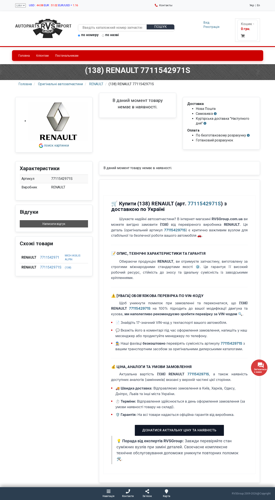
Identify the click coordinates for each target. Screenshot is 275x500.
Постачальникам (67, 55)
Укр (251, 5)
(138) (68, 267)
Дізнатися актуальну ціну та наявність (179, 430)
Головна (24, 55)
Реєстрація (211, 27)
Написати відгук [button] (54, 224)
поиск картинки (54, 145)
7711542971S (50, 267)
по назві (110, 35)
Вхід (207, 22)
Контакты (163, 5)
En (258, 5)
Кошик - (247, 30)
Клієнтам (42, 55)
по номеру (88, 35)
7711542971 (49, 257)
